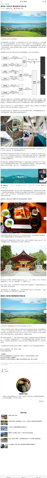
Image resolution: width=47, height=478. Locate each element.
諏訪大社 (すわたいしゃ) (23, 280)
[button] (45, 77)
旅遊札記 (2, 4)
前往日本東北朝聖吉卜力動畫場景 (9, 357)
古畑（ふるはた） (38, 240)
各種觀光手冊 (15, 199)
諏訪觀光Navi (3, 199)
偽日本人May (9, 8)
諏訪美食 (30, 199)
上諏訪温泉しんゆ (14, 289)
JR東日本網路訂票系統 (6, 350)
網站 (16, 107)
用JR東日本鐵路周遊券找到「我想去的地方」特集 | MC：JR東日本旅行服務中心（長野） (20, 355)
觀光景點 (6, 371)
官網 (20, 349)
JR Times (23, 1)
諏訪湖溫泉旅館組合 (23, 199)
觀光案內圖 (9, 199)
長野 (22, 8)
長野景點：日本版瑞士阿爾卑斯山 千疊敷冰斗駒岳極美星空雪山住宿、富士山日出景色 (19, 359)
